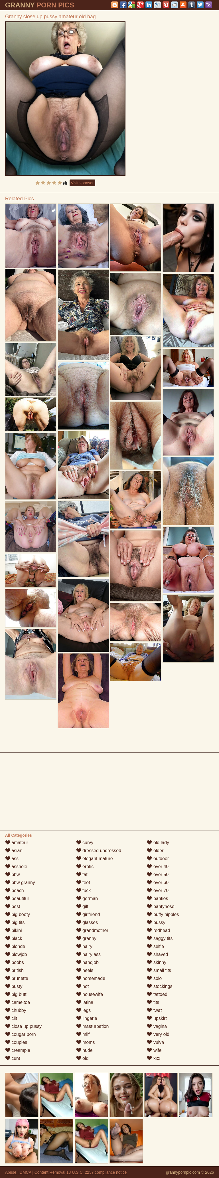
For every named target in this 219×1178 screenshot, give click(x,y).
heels (85, 970)
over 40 (158, 866)
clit (11, 1018)
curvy (85, 842)
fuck (83, 890)
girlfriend (88, 914)
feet (83, 882)
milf (83, 1034)
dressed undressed (98, 850)
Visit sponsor (82, 183)
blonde (15, 946)
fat (82, 874)
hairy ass (88, 954)
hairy (84, 946)
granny (86, 938)
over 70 (158, 890)
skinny (156, 962)
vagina (157, 1026)
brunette (16, 978)
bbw (12, 874)
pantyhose (160, 906)
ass (12, 858)
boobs (14, 962)
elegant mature (94, 858)
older (155, 850)
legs (83, 1010)
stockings (159, 986)
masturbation (92, 1026)
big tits (15, 922)
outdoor (158, 858)
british (14, 970)
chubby (15, 1010)
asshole (16, 866)
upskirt (157, 1018)
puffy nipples (163, 914)
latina (85, 1002)
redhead (158, 930)
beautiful (17, 898)
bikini (13, 930)
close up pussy (23, 1026)
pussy (156, 922)
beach (14, 890)
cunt (12, 1058)
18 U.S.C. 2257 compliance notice (96, 1172)
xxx (153, 1058)
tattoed (157, 994)
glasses (87, 922)
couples (16, 1042)
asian (14, 850)
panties (157, 898)
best (12, 906)
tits (153, 1002)
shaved (157, 954)
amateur (16, 842)
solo (154, 978)
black (13, 938)
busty (14, 986)
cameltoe (17, 1002)
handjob (87, 962)
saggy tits (160, 938)
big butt (16, 994)
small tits (159, 970)
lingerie (86, 1018)
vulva (155, 1042)
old (82, 1058)
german (87, 898)
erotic (85, 866)
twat (154, 1010)
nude (84, 1050)
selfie (155, 946)
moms (85, 1042)
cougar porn (20, 1034)
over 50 (158, 874)
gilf (82, 906)
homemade (91, 978)
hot (82, 986)
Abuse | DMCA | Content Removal (35, 1172)
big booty (17, 914)
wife (154, 1050)
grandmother (92, 930)
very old (158, 1034)
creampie (17, 1050)
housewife (89, 994)
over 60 (158, 882)
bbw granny (20, 882)
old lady (158, 842)
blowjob (16, 954)
